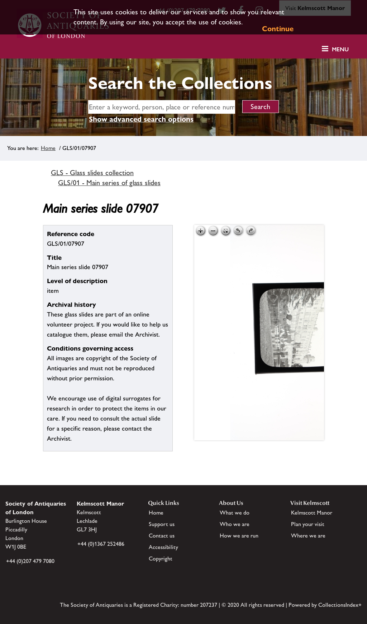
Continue (278, 28)
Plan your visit (307, 524)
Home (48, 148)
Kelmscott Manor (311, 512)
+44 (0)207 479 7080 (30, 561)
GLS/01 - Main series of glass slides (109, 182)
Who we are (234, 524)
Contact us (162, 535)
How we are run (239, 535)
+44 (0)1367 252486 (100, 543)
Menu (340, 49)
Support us (162, 524)
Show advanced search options (141, 119)
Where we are (308, 535)
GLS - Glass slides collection (92, 172)
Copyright (160, 558)
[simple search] (161, 107)
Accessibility (163, 547)
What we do (234, 512)
